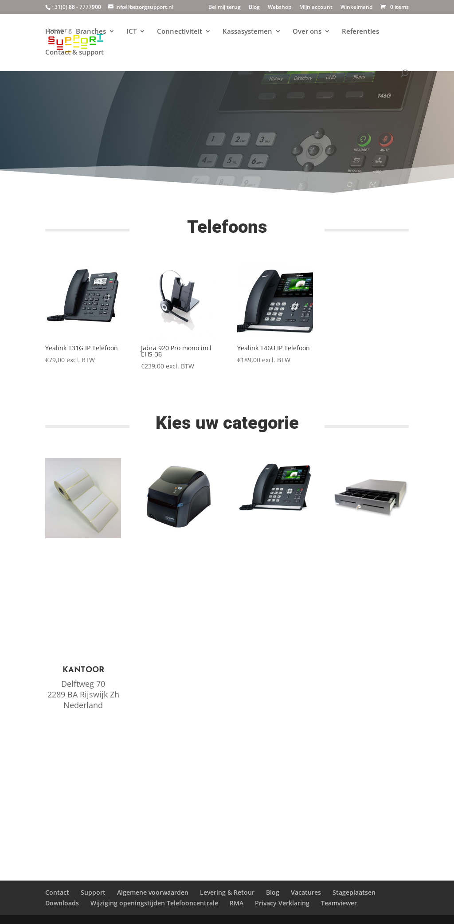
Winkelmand (356, 7)
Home (54, 31)
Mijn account (316, 7)
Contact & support (74, 52)
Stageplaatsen (354, 892)
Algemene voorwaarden (152, 892)
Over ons (307, 31)
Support (93, 892)
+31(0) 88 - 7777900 (76, 7)
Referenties (360, 31)
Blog (254, 7)
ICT (131, 31)
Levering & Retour (227, 892)
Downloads (62, 903)
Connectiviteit (179, 31)
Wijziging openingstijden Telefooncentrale (154, 903)
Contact (57, 892)
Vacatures (306, 892)
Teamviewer (339, 903)
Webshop (279, 7)
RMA (236, 903)
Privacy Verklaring (282, 903)
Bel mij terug (224, 7)
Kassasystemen (247, 31)
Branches (91, 31)
